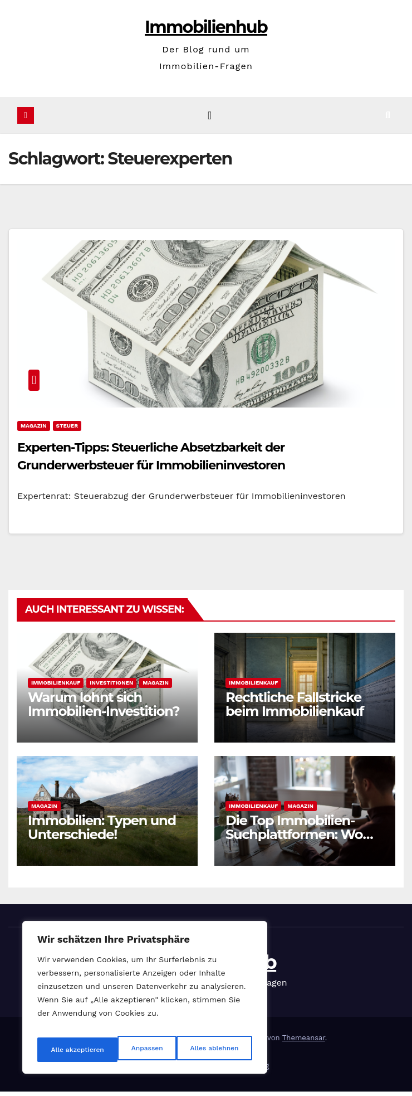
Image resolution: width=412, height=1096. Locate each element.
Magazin (34, 430)
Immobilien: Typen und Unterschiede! (102, 832)
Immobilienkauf (55, 687)
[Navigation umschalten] (209, 117)
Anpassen (64, 1049)
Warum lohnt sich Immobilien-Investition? (103, 709)
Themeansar (303, 1042)
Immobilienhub (206, 27)
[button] (396, 117)
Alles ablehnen (132, 1049)
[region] (144, 1002)
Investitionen (111, 687)
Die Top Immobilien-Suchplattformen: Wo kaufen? (293, 839)
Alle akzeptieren (213, 1049)
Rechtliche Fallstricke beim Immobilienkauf (294, 709)
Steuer (67, 430)
